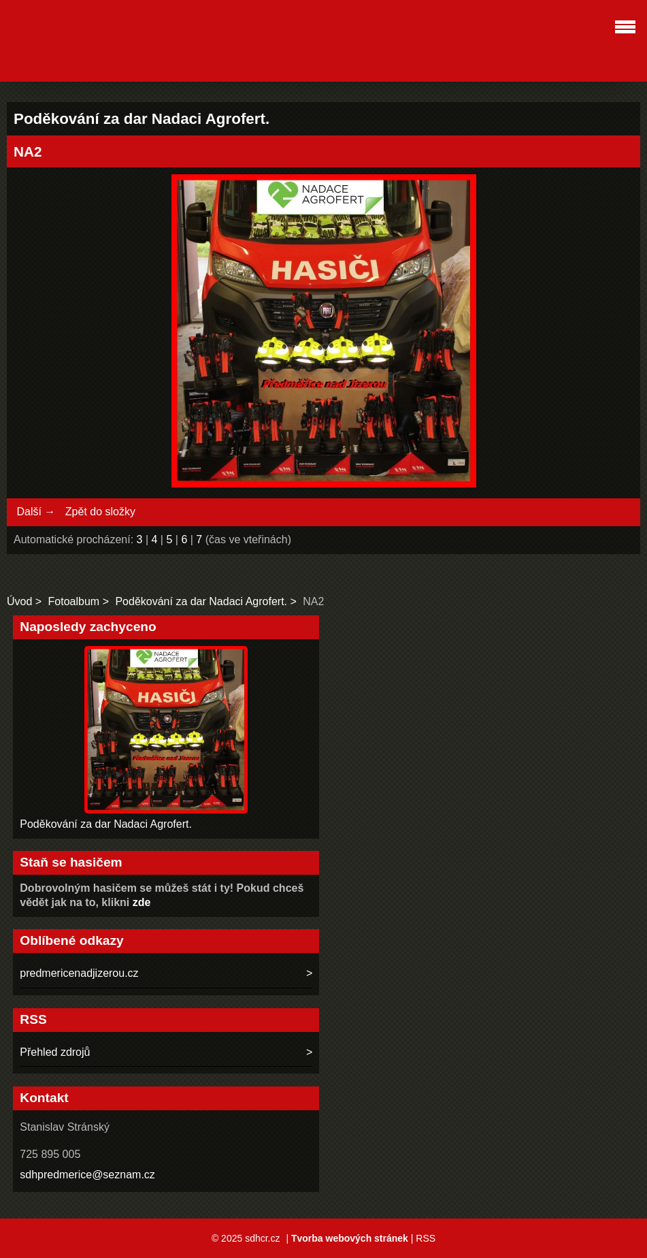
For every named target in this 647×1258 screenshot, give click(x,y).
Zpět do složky (100, 511)
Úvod (19, 601)
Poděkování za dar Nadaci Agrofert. (201, 601)
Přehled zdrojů (55, 1052)
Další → (35, 511)
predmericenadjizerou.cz (79, 973)
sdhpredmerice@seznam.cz (87, 1174)
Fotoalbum (74, 601)
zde (142, 902)
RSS (425, 1238)
